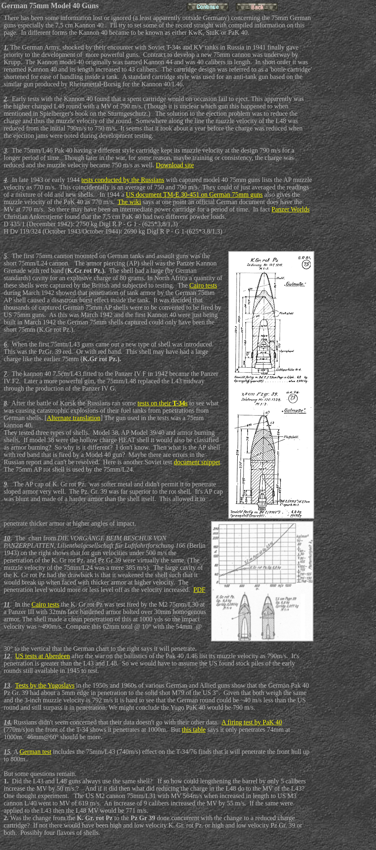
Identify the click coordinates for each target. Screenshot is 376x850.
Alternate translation (73, 417)
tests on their (155, 403)
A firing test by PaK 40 (251, 722)
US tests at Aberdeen (42, 655)
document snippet (197, 462)
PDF (199, 589)
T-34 (179, 403)
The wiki (129, 201)
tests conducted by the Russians (122, 179)
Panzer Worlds (291, 209)
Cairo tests (203, 285)
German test (36, 751)
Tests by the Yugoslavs (44, 685)
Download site (175, 165)
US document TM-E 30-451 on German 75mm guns (194, 194)
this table (194, 729)
